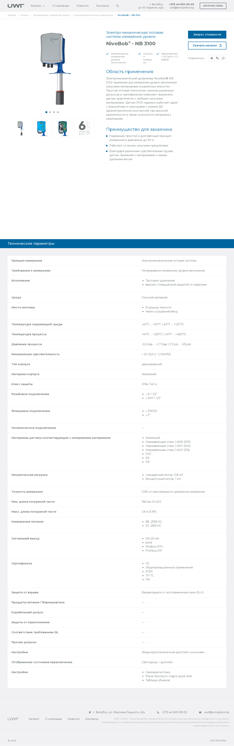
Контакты (102, 5)
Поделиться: (196, 58)
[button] (46, 112)
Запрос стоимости (207, 34)
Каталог (36, 5)
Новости (82, 5)
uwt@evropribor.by (182, 7)
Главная (12, 15)
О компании (60, 5)
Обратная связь (213, 6)
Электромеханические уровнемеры (93, 15)
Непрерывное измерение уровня (51, 15)
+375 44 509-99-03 (181, 4)
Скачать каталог (207, 45)
